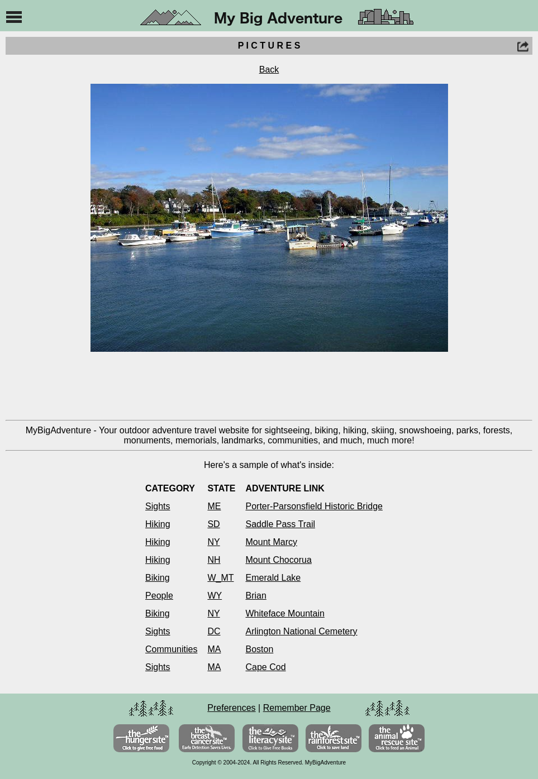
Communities (171, 649)
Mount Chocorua (279, 560)
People (159, 595)
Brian (256, 595)
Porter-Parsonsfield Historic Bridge (314, 506)
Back (269, 69)
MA (214, 649)
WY (214, 595)
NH (213, 560)
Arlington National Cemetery (302, 631)
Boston (260, 649)
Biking (157, 577)
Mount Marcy (271, 542)
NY (213, 542)
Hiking (157, 524)
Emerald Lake (273, 577)
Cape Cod (266, 667)
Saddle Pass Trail (281, 524)
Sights (157, 506)
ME (214, 506)
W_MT (220, 577)
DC (213, 631)
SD (213, 524)
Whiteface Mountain (285, 613)
